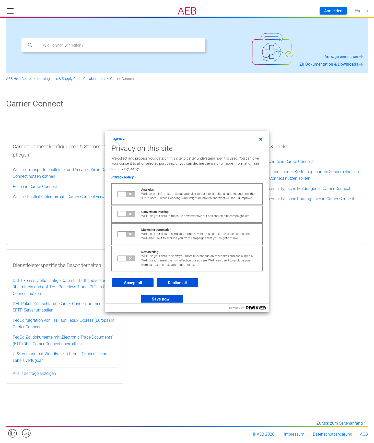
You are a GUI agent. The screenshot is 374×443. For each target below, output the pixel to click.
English (119, 139)
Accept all (133, 282)
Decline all (177, 282)
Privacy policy (122, 177)
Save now (161, 299)
